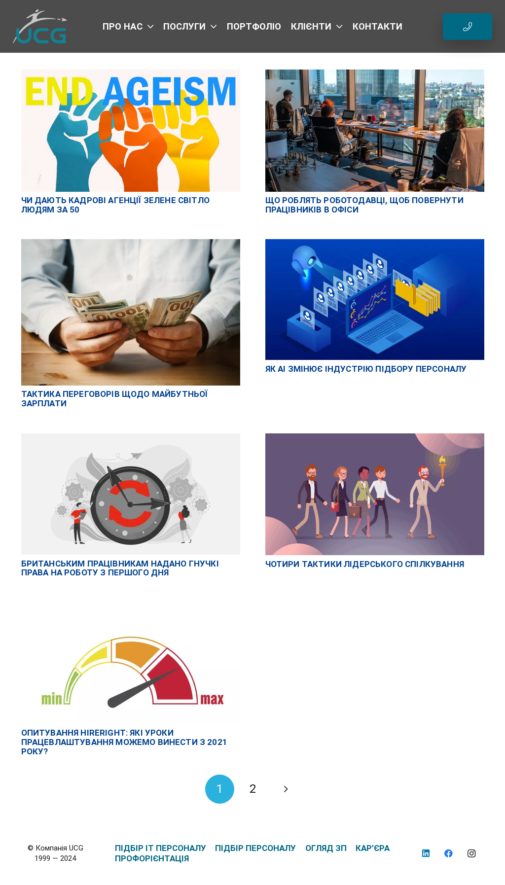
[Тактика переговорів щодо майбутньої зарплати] (130, 244)
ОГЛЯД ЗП (326, 848)
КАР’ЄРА (373, 848)
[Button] (467, 26)
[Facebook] (449, 853)
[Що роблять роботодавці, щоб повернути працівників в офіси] (374, 74)
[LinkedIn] (425, 853)
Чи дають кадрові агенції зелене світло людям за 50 (115, 204)
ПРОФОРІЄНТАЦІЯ (152, 858)
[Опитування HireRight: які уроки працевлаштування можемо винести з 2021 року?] (130, 607)
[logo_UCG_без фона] (40, 26)
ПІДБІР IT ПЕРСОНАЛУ (160, 848)
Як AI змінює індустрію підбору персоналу (366, 369)
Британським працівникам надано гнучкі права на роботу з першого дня (120, 568)
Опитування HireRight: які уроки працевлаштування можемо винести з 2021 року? (124, 742)
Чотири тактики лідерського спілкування (364, 564)
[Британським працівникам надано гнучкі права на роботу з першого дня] (130, 438)
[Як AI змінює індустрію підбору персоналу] (374, 244)
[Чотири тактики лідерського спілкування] (374, 438)
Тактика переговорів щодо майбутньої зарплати (114, 398)
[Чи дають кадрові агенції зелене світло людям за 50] (130, 74)
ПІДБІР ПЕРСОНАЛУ (255, 848)
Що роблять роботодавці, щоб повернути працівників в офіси (364, 204)
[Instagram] (471, 853)
